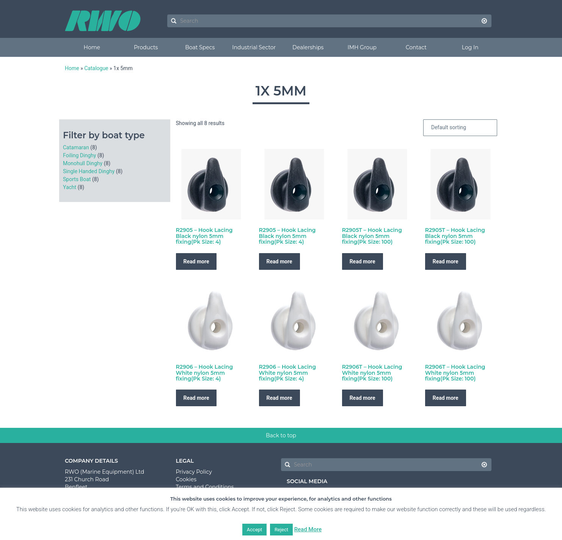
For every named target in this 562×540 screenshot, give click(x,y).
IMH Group (362, 47)
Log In (470, 47)
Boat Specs (200, 47)
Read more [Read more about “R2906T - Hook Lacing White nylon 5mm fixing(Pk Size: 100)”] (362, 398)
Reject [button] (281, 529)
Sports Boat (77, 179)
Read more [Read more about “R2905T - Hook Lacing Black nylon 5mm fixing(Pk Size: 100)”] (362, 261)
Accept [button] (254, 529)
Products (146, 47)
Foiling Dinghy (79, 155)
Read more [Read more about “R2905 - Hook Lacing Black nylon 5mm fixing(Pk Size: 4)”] (196, 261)
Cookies (186, 479)
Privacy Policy (194, 471)
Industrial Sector (254, 47)
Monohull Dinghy (82, 163)
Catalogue (96, 68)
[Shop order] (460, 127)
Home (92, 47)
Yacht (69, 187)
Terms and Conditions (205, 487)
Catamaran (76, 147)
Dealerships (307, 47)
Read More (308, 529)
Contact (416, 47)
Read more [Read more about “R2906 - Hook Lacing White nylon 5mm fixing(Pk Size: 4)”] (196, 398)
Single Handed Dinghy (89, 171)
